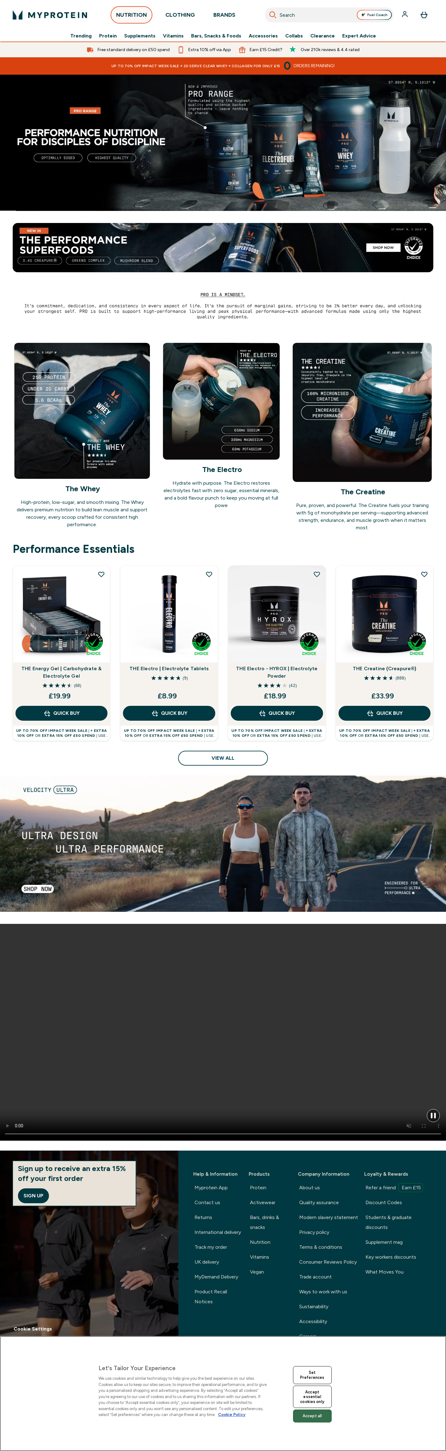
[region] (223, 1393)
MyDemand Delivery (216, 1277)
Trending (81, 35)
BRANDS (224, 16)
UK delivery (207, 1262)
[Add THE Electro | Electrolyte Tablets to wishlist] (209, 574)
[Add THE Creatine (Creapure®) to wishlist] (424, 574)
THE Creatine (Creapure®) (384, 668)
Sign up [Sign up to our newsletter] (33, 1196)
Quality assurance (319, 1202)
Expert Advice (359, 35)
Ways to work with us (323, 1292)
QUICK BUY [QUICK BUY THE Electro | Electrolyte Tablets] (169, 713)
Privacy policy (314, 1232)
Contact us (207, 1202)
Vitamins (173, 35)
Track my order (211, 1247)
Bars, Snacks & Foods (216, 35)
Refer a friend (394, 1187)
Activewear (262, 1202)
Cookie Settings (33, 1329)
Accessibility (313, 1321)
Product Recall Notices (211, 1297)
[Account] (405, 15)
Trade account (315, 1277)
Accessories (263, 35)
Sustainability (313, 1306)
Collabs (294, 35)
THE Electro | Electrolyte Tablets (169, 668)
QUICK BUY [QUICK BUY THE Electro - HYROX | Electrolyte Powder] (277, 713)
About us (309, 1188)
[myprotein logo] (50, 15)
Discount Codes (383, 1202)
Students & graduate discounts (388, 1222)
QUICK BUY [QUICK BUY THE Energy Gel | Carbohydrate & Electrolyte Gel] (61, 713)
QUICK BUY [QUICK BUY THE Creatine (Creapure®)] (384, 713)
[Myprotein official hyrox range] (223, 143)
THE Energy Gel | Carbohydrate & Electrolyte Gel (61, 672)
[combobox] (329, 14)
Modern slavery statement (328, 1217)
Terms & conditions (320, 1247)
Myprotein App (211, 1188)
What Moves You (384, 1272)
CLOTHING (180, 16)
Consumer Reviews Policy (328, 1262)
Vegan (257, 1272)
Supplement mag (384, 1242)
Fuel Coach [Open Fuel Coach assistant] (374, 14)
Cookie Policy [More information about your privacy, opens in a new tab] (231, 1414)
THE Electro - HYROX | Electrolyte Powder (276, 672)
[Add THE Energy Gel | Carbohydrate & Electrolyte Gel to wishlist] (101, 574)
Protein (108, 35)
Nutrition (260, 1242)
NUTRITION (131, 16)
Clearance (322, 35)
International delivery (218, 1232)
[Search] (273, 14)
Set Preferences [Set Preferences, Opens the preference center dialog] (312, 1375)
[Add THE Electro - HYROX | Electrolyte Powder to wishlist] (317, 574)
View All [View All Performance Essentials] (223, 758)
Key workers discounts (390, 1257)
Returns (203, 1217)
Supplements (139, 35)
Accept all (312, 1416)
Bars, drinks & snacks (264, 1222)
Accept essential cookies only (312, 1397)
